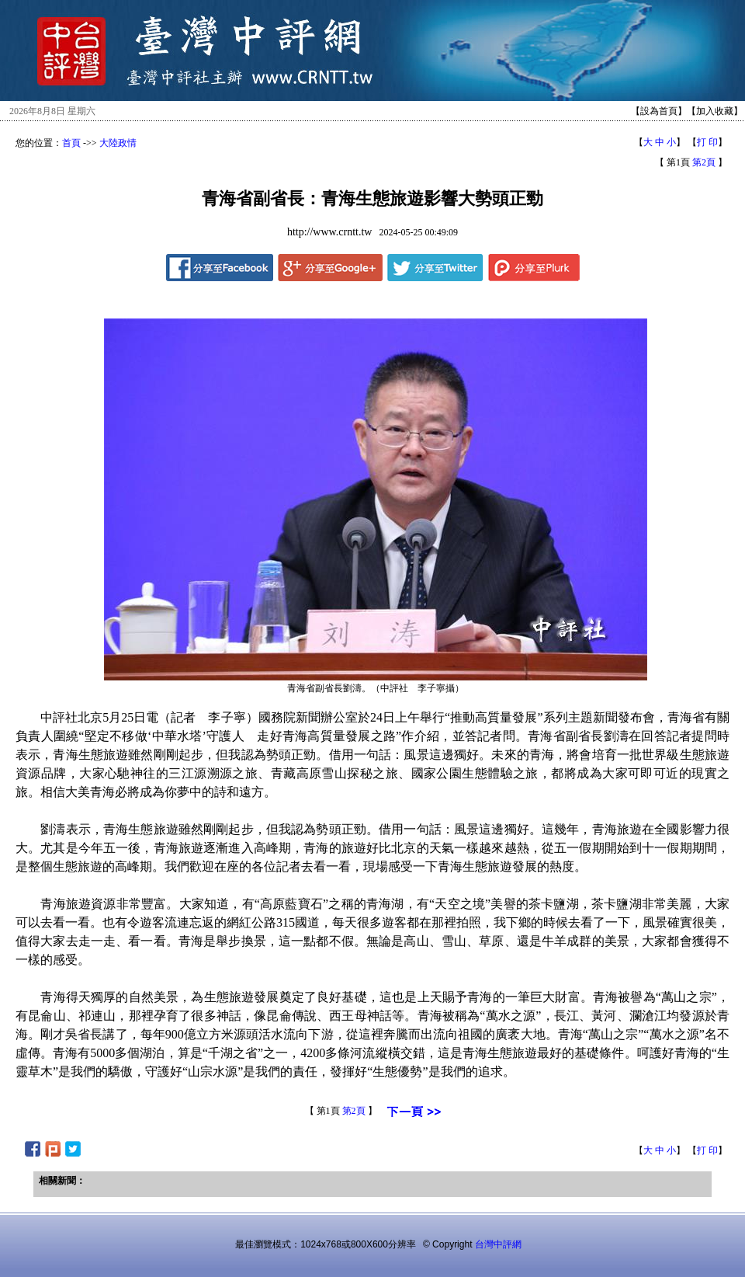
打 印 (707, 142)
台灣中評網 (498, 1244)
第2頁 (704, 162)
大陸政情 (118, 142)
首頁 (71, 142)
